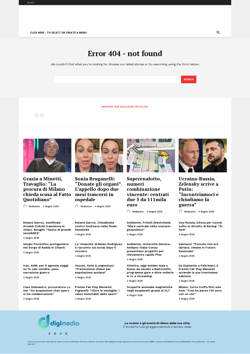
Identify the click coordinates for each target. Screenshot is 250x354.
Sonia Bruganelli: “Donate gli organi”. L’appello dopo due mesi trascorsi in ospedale (98, 189)
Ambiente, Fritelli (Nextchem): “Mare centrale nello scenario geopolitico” (149, 226)
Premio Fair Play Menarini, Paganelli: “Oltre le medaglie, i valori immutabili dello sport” (97, 291)
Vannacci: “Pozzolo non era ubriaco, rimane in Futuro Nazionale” (198, 248)
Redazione (34, 207)
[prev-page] (36, 116)
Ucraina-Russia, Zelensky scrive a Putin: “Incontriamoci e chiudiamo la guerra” (199, 192)
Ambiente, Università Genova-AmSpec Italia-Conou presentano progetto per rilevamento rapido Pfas (149, 250)
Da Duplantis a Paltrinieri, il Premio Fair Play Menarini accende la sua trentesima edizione (198, 271)
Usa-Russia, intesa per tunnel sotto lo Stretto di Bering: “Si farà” (200, 226)
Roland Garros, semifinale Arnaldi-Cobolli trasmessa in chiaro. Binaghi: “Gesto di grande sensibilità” (47, 228)
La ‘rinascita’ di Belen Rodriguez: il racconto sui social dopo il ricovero (99, 248)
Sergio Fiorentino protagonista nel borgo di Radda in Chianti (46, 246)
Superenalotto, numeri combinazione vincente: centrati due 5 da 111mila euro (148, 192)
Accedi (31, 2)
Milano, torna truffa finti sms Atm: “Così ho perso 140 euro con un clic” (200, 291)
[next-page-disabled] (42, 116)
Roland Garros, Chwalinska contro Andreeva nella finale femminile (96, 226)
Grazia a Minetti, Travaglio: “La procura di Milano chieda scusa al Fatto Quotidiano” (47, 189)
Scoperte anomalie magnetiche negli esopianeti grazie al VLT (149, 289)
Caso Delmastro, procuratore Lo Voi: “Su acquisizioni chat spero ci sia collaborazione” (46, 291)
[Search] (188, 80)
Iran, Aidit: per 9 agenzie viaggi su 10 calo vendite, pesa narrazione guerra (45, 269)
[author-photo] (25, 207)
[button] (218, 33)
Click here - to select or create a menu (58, 32)
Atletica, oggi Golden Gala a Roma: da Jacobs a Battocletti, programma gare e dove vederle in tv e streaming (150, 271)
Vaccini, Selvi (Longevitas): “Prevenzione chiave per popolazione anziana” (94, 269)
